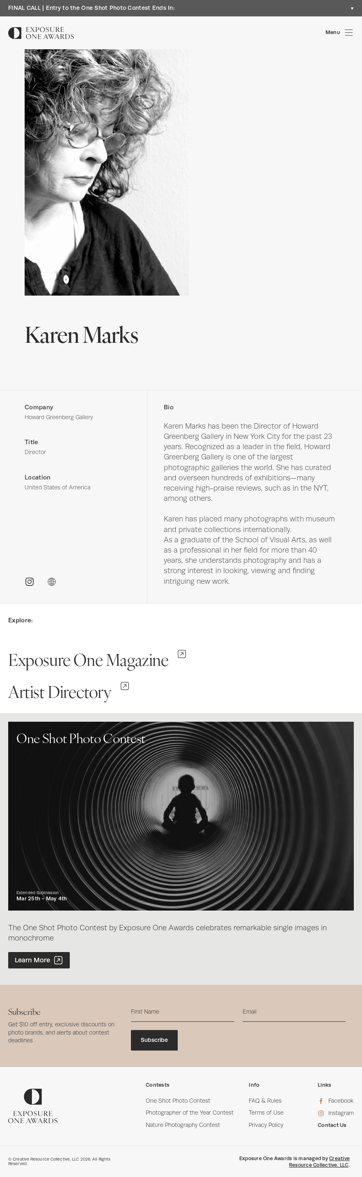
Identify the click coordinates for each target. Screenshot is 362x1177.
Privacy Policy (266, 1125)
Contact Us (332, 1125)
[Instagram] (336, 1113)
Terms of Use (266, 1113)
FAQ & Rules (265, 1101)
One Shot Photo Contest (178, 1101)
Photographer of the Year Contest (190, 1113)
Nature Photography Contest (183, 1125)
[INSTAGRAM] (29, 582)
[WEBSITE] (52, 582)
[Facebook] (336, 1101)
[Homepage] (41, 33)
